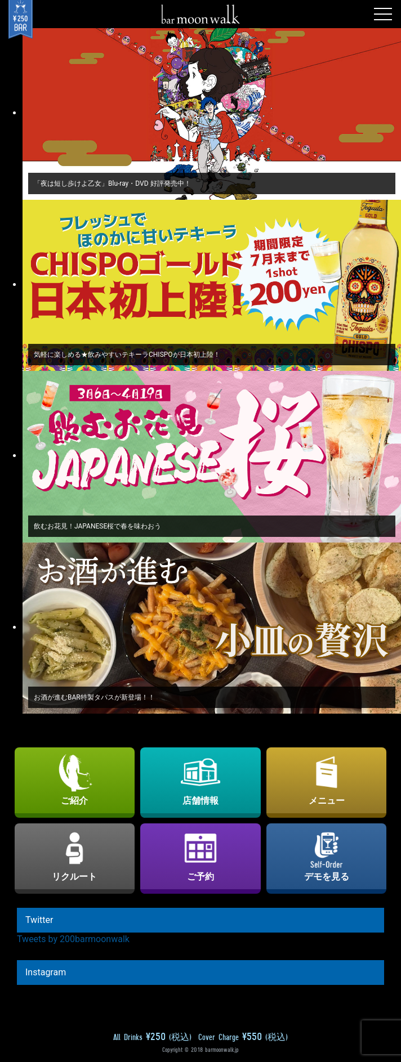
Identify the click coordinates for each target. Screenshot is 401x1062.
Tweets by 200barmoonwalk (73, 939)
